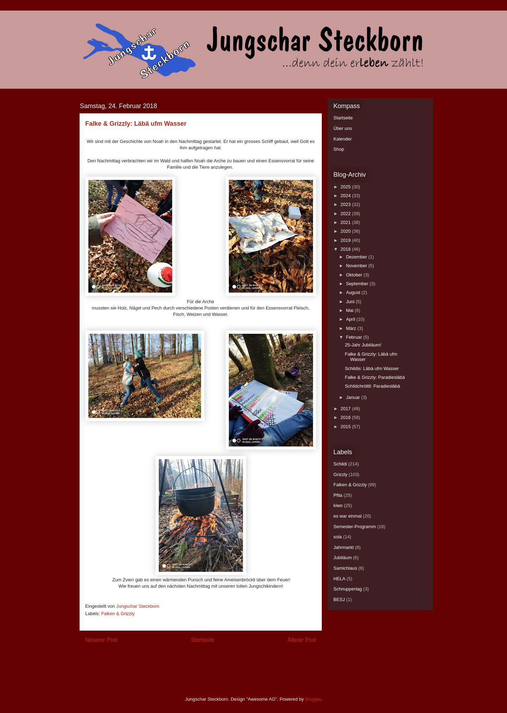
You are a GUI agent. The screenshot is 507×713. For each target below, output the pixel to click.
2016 (346, 417)
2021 (346, 222)
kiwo (338, 505)
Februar (354, 337)
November (357, 265)
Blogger (312, 699)
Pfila (337, 495)
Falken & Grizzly (118, 613)
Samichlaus (345, 568)
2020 (346, 231)
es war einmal (347, 516)
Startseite (202, 640)
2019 (346, 240)
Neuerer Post (101, 640)
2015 (346, 426)
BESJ (339, 599)
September (358, 283)
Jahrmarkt (343, 547)
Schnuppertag (347, 589)
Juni (351, 301)
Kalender (342, 139)
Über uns (342, 128)
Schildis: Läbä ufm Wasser (372, 368)
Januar (353, 397)
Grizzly (340, 474)
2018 (346, 249)
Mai (350, 310)
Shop (338, 149)
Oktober (355, 274)
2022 (346, 213)
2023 (346, 204)
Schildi (340, 464)
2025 (346, 186)
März (352, 328)
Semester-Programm (354, 526)
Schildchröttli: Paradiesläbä (372, 386)
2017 (346, 408)
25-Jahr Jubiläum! (363, 345)
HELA (339, 578)
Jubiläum (342, 557)
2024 (346, 195)
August (354, 292)
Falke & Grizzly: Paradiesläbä (375, 377)
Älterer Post (302, 640)
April (351, 319)
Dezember (357, 256)
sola (337, 536)
